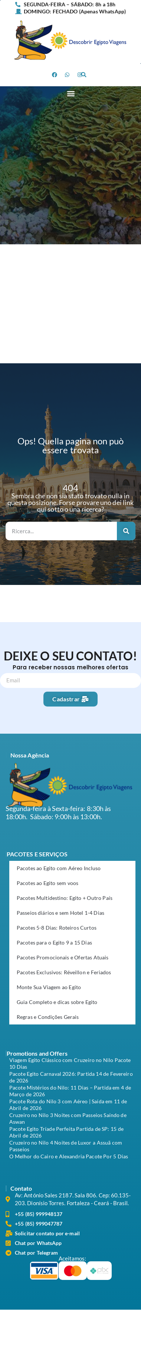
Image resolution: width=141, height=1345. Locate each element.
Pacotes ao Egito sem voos (47, 883)
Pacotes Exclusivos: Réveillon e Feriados (64, 972)
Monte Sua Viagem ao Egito (49, 987)
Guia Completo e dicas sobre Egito (57, 1002)
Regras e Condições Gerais (48, 1017)
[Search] (126, 531)
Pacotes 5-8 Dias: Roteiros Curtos (56, 927)
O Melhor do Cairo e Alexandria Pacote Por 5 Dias (68, 1156)
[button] (83, 75)
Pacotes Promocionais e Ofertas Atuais (62, 957)
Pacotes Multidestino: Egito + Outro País (64, 898)
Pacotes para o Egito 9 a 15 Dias (54, 942)
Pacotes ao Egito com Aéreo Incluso (59, 868)
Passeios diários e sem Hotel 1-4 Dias (60, 913)
